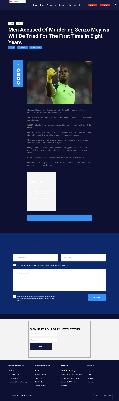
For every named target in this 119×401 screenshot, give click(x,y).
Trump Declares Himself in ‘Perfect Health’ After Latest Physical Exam (42, 192)
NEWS (11, 23)
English (14, 1)
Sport (19, 23)
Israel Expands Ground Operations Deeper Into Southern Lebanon (41, 200)
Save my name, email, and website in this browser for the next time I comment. (42, 265)
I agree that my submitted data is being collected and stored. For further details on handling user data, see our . (37, 299)
